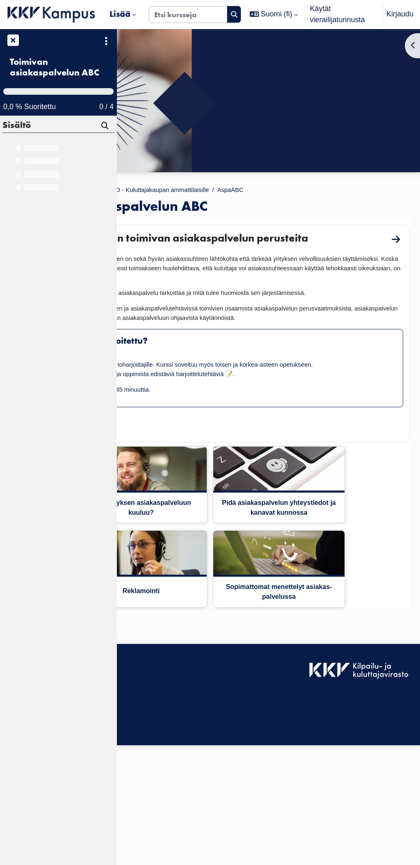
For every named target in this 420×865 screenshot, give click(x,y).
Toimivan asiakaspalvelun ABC (54, 67)
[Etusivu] (51, 14)
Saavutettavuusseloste (160, 785)
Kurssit (171, 191)
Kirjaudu (399, 14)
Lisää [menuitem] (120, 14)
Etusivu (139, 191)
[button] (273, 14)
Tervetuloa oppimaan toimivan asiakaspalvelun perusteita (252, 246)
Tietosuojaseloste (151, 807)
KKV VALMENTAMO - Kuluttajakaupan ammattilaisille (278, 191)
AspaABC (391, 191)
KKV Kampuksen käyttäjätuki (170, 796)
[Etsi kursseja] (188, 14)
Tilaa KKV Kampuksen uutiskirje (175, 825)
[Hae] (105, 127)
